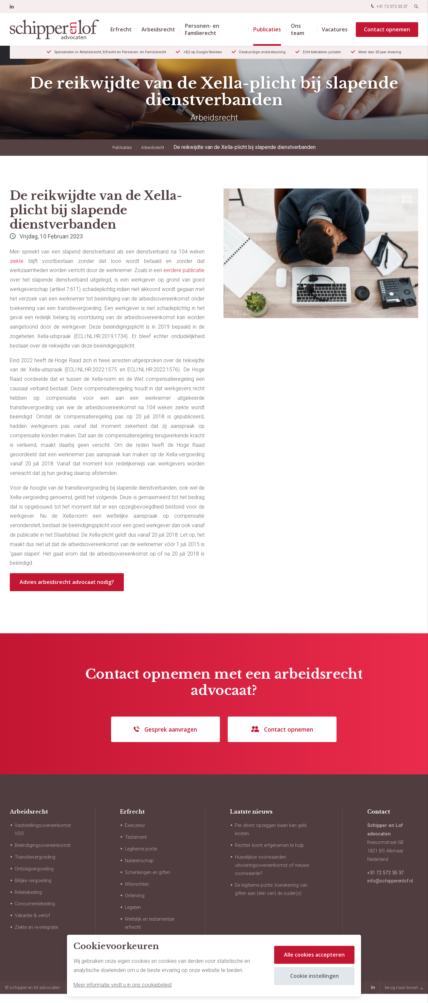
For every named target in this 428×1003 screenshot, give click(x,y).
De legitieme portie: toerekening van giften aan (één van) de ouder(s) (271, 889)
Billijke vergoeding (33, 880)
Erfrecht (121, 29)
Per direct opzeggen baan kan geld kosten (270, 829)
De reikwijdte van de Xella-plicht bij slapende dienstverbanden (244, 147)
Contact (378, 811)
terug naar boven (404, 987)
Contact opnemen (387, 29)
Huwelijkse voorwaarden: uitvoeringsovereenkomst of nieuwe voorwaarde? (272, 865)
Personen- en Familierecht (202, 29)
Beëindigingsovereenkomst (43, 845)
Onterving (134, 895)
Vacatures (335, 29)
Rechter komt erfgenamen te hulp (269, 845)
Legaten (133, 907)
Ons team (297, 29)
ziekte (17, 261)
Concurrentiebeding (35, 904)
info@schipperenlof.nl (390, 881)
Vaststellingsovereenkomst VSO (43, 829)
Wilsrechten (137, 884)
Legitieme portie (141, 849)
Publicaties (267, 29)
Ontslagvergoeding (34, 869)
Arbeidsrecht (158, 29)
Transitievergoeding (35, 857)
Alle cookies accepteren (314, 954)
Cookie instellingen (314, 975)
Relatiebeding (28, 892)
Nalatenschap (139, 861)
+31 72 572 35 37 (389, 6)
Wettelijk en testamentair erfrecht (150, 923)
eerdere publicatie (184, 270)
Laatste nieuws (251, 811)
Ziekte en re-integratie (36, 927)
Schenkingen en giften (147, 872)
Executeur (135, 825)
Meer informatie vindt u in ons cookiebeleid (123, 985)
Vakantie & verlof (32, 915)
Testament (136, 837)
